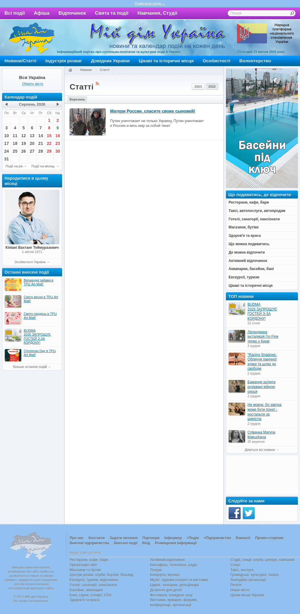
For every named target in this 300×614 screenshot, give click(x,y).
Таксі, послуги (242, 570)
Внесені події (125, 543)
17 (6, 143)
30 (57, 151)
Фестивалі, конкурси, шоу (171, 595)
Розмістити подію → (150, 3)
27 (32, 151)
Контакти (96, 538)
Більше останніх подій (30, 367)
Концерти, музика (164, 575)
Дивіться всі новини (260, 449)
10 (6, 135)
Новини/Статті (20, 60)
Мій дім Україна (32, 37)
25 (15, 151)
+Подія (193, 538)
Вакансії (243, 538)
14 (40, 135)
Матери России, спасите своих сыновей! (152, 111)
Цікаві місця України (247, 595)
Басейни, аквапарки (86, 590)
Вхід (146, 543)
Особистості (216, 60)
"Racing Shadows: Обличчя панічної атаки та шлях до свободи (262, 362)
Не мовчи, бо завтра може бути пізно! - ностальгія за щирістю (264, 412)
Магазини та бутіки (85, 570)
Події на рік (13, 166)
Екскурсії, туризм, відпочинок (94, 580)
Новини (86, 70)
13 (32, 135)
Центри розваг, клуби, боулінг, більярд (101, 575)
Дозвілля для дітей (166, 590)
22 (49, 143)
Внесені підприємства (89, 543)
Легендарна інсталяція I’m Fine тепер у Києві (263, 336)
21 (40, 143)
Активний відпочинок (167, 560)
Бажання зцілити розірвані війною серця (261, 386)
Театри (156, 570)
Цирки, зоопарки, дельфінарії (174, 585)
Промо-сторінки (269, 538)
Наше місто (240, 590)
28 (40, 151)
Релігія (236, 585)
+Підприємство (217, 538)
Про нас (77, 538)
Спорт (235, 565)
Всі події (14, 13)
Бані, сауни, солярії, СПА (91, 595)
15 (49, 135)
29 (49, 151)
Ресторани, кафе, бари (89, 560)
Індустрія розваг (63, 60)
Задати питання (124, 538)
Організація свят (83, 565)
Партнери (151, 538)
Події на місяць (43, 166)
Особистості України (30, 262)
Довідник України (110, 60)
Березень (77, 99)
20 (32, 143)
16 (57, 135)
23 (57, 143)
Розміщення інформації (175, 543)
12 (23, 135)
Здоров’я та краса (85, 600)
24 (6, 151)
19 (23, 143)
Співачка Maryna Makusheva (261, 434)
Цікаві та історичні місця (166, 60)
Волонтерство (255, 60)
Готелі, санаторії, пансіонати (93, 585)
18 (15, 143)
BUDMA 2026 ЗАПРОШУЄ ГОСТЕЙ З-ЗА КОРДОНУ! (262, 311)
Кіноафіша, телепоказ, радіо (173, 565)
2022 (212, 86)
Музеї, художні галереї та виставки (179, 580)
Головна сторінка (70, 70)
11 (15, 135)
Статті (105, 70)
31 (6, 159)
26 (23, 151)
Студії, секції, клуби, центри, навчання (262, 560)
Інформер (173, 538)
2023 (198, 86)
